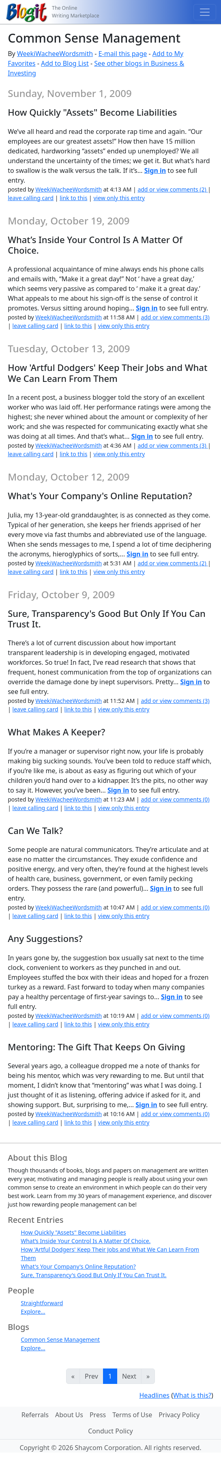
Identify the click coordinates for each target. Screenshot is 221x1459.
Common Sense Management (60, 1339)
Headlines (154, 1395)
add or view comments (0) (175, 799)
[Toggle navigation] (204, 12)
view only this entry (119, 198)
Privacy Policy (179, 1414)
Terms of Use (132, 1414)
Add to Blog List (65, 63)
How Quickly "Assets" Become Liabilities (73, 1232)
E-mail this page (123, 53)
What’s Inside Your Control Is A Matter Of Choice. (85, 1241)
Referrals (35, 1414)
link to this (73, 198)
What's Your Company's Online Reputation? (78, 1266)
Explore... (33, 1311)
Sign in (155, 170)
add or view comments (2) (172, 189)
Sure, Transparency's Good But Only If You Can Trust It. (93, 1275)
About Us (69, 1414)
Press (98, 1414)
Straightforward (42, 1303)
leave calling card (31, 198)
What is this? (192, 1395)
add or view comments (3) (175, 317)
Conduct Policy (110, 1431)
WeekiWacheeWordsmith (55, 53)
